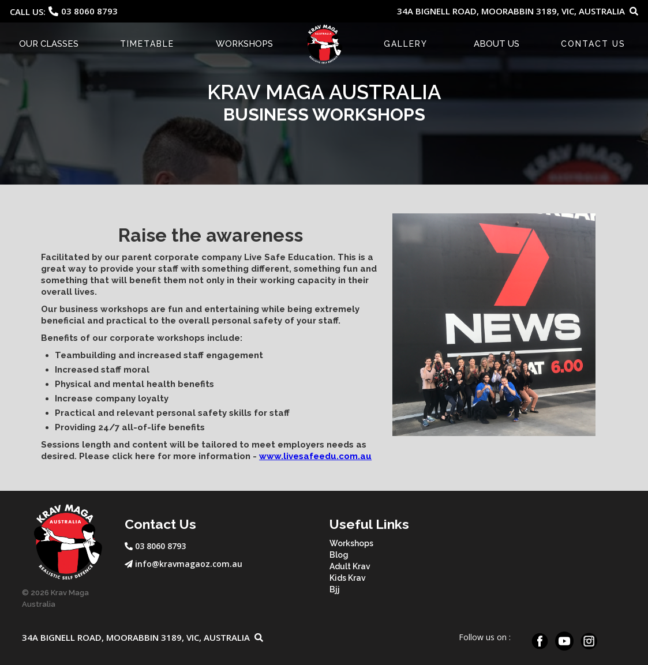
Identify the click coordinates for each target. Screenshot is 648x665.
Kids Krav (347, 578)
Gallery (406, 43)
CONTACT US (593, 43)
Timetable (147, 43)
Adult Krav (349, 566)
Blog (339, 554)
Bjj (334, 589)
